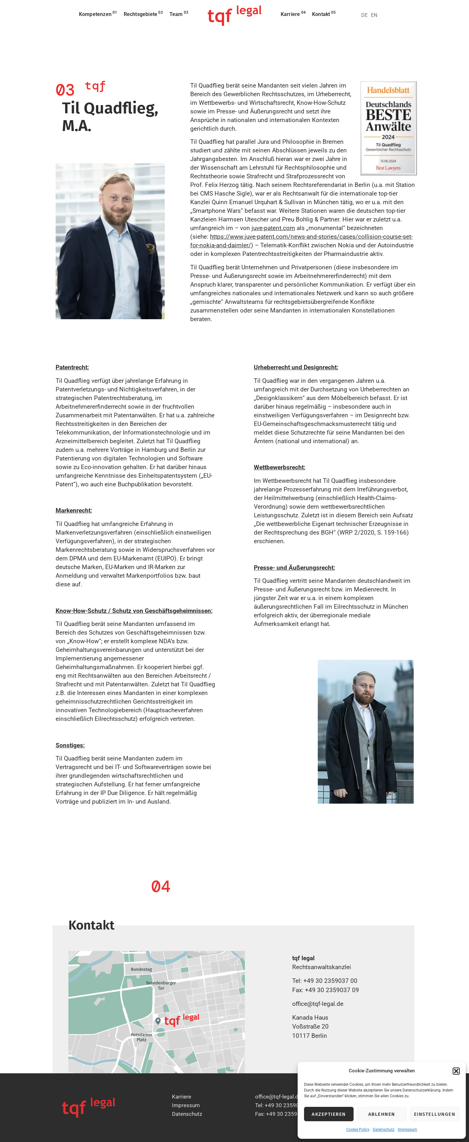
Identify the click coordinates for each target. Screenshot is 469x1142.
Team (178, 13)
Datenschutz (384, 1129)
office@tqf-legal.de (317, 1003)
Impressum (407, 1129)
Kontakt (324, 13)
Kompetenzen (98, 13)
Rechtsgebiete (143, 13)
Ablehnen (381, 1114)
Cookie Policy (358, 1129)
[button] (456, 1071)
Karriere (293, 13)
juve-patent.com (273, 228)
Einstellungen (435, 1114)
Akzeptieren (329, 1114)
